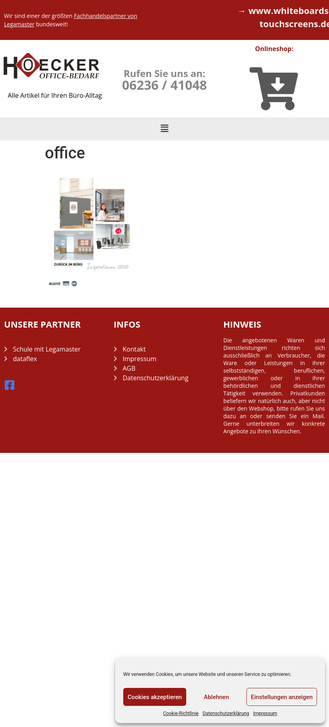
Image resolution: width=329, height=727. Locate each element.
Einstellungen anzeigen (282, 697)
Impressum (265, 713)
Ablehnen (216, 697)
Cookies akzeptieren (155, 697)
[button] (164, 128)
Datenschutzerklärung (226, 713)
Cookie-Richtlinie (181, 713)
